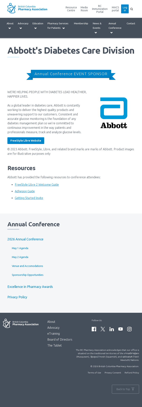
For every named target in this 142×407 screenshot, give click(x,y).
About (10, 25)
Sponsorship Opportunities (27, 274)
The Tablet (54, 345)
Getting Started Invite (29, 198)
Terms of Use (94, 372)
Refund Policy (132, 372)
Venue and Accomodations (27, 266)
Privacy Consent (113, 372)
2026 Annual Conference (25, 239)
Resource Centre (71, 9)
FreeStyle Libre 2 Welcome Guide (37, 184)
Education (38, 25)
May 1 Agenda (20, 248)
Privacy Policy (17, 297)
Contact (131, 23)
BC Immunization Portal (100, 8)
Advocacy (23, 25)
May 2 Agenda (20, 257)
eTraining (53, 333)
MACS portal (115, 9)
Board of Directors (59, 339)
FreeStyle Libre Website (25, 140)
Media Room (84, 9)
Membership (81, 23)
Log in (125, 9)
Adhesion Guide (25, 191)
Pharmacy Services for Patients (58, 25)
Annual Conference (115, 28)
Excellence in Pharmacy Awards (30, 286)
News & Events (97, 28)
